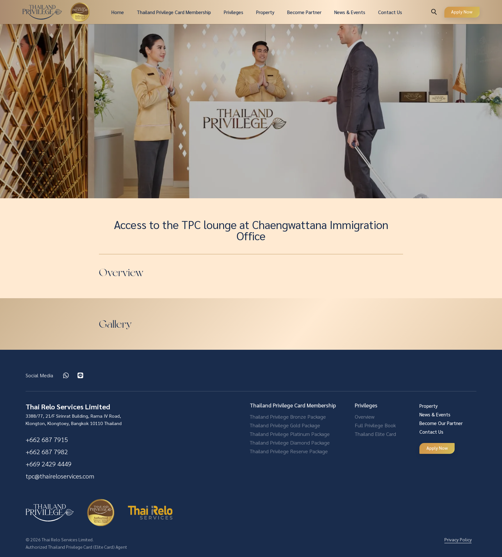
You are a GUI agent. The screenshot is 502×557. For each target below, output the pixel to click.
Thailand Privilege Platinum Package (290, 433)
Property (265, 12)
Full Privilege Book (375, 425)
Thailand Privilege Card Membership (174, 12)
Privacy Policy (458, 539)
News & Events (349, 12)
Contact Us (390, 12)
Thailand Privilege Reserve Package (289, 451)
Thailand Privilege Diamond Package (290, 442)
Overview (364, 416)
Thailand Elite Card (375, 433)
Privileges (233, 12)
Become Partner (304, 12)
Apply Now (462, 11)
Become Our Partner (441, 423)
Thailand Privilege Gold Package (285, 425)
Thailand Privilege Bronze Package (288, 416)
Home (117, 12)
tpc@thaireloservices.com (60, 476)
